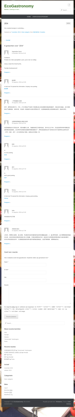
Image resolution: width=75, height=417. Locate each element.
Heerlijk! (7, 40)
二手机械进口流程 (17, 101)
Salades (6, 337)
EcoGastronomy (19, 6)
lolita (13, 210)
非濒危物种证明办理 (9, 350)
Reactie (6, 285)
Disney (14, 190)
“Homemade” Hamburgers (11, 339)
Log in (6, 388)
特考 (13, 144)
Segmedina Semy (17, 51)
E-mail (6, 269)
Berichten (8, 390)
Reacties (8, 392)
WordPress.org (8, 394)
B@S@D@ (36, 32)
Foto (68, 23)
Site (5, 277)
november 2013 (8, 368)
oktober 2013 (7, 370)
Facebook (69, 5)
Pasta (5, 341)
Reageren (7, 72)
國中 (5, 354)
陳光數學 (6, 359)
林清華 (14, 80)
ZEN (6, 23)
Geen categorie (25, 32)
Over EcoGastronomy (40, 16)
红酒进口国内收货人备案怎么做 (13, 352)
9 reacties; (42, 32)
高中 (13, 167)
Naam (6, 262)
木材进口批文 (15, 229)
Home (29, 16)
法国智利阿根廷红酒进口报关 (20, 121)
